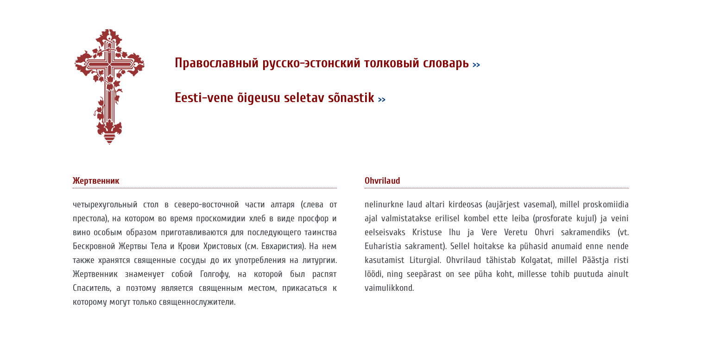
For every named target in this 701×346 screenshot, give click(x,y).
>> (476, 64)
